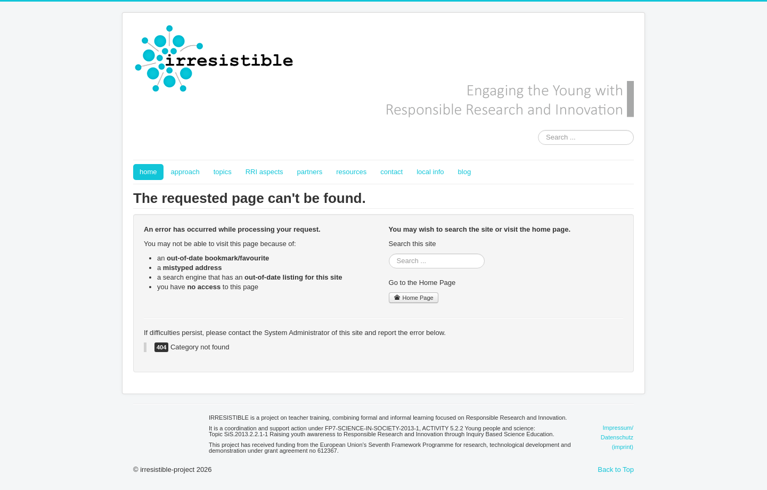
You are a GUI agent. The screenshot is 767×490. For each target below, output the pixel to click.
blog (464, 172)
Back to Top (616, 469)
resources (351, 172)
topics (223, 172)
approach (185, 172)
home (148, 172)
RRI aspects (264, 172)
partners (310, 172)
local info (430, 172)
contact (391, 172)
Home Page (414, 297)
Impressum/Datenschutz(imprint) (617, 437)
